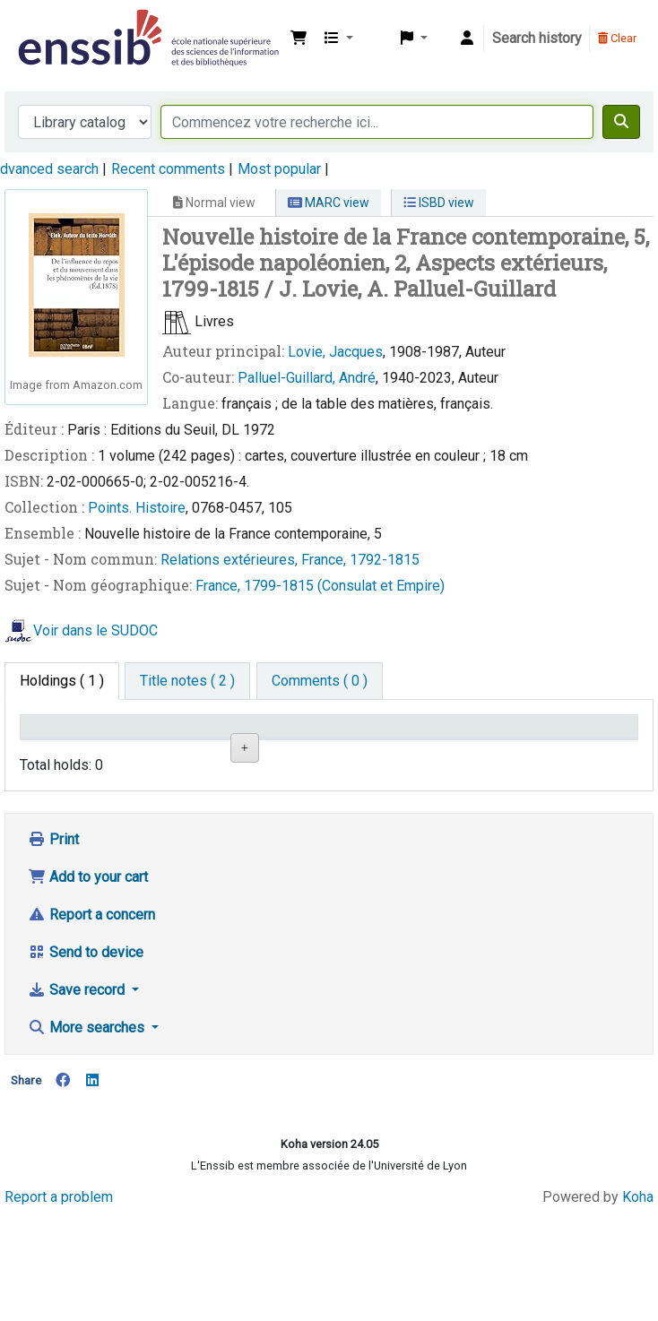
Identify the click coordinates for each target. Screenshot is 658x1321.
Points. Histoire (137, 507)
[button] (298, 38)
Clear (617, 38)
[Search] (621, 122)
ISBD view (438, 202)
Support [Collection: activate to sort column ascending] (157, 752)
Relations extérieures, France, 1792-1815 (290, 559)
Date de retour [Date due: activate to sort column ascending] (568, 743)
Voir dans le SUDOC (95, 631)
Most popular (279, 168)
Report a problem (58, 1305)
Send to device (85, 1061)
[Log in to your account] (467, 38)
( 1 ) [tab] (62, 680)
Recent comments (168, 168)
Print (53, 948)
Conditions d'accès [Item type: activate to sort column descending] (62, 743)
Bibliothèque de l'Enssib (59, 25)
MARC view (328, 202)
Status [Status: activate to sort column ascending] (462, 752)
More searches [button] (88, 1136)
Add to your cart (88, 986)
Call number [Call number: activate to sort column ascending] (374, 752)
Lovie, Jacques (335, 351)
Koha (638, 1305)
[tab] (187, 681)
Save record (78, 1099)
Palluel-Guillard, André (307, 377)
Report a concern (91, 1023)
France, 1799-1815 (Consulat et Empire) (320, 585)
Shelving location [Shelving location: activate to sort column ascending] (262, 743)
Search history (537, 38)
